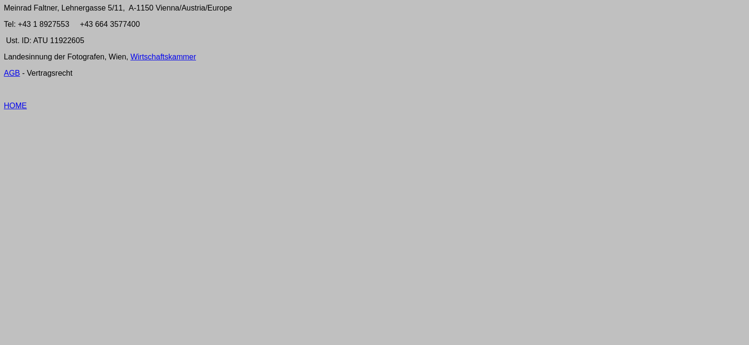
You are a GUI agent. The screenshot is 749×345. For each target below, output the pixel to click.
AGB (12, 73)
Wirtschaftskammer (163, 57)
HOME (15, 106)
